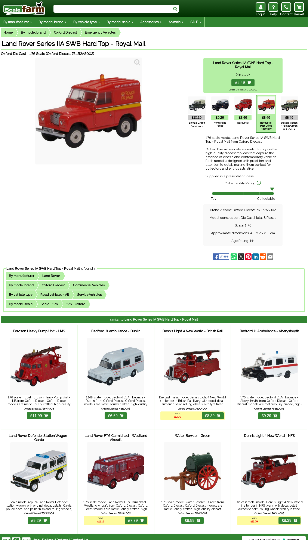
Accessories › (150, 22)
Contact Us (79, 534)
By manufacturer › (17, 22)
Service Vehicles (89, 295)
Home (8, 32)
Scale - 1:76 (49, 304)
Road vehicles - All (54, 295)
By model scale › (120, 22)
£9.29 (269, 413)
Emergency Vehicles (100, 32)
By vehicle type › (86, 22)
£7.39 (135, 514)
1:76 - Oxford (75, 304)
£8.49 (243, 82)
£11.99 (39, 413)
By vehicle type (20, 295)
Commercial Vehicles (89, 285)
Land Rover (51, 276)
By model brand (33, 32)
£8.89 (192, 514)
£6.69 (115, 413)
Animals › (176, 22)
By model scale (21, 304)
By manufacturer (21, 276)
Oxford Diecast (65, 32)
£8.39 (212, 413)
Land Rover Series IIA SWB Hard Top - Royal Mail (43, 269)
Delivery (48, 534)
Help (36, 534)
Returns (62, 534)
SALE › (195, 22)
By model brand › (52, 22)
